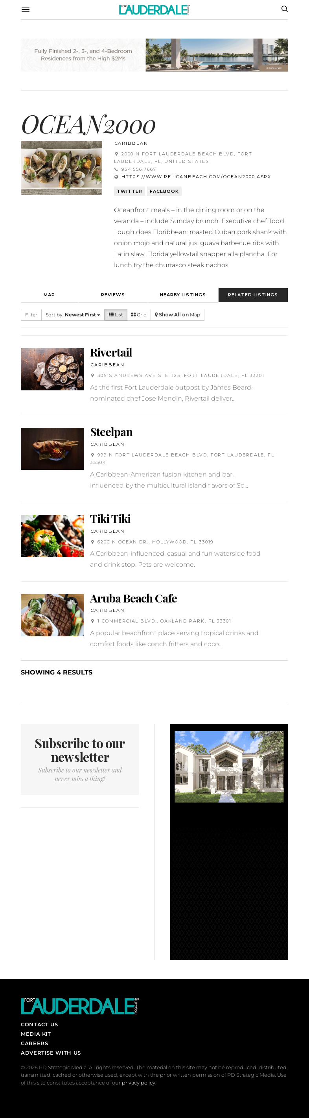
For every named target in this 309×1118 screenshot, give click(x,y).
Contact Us (39, 1024)
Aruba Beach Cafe (133, 597)
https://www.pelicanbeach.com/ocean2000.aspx (196, 176)
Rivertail (111, 351)
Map (49, 295)
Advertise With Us (51, 1053)
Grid (139, 315)
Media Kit (36, 1034)
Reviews (113, 295)
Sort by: (73, 315)
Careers (34, 1043)
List (116, 315)
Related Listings (253, 295)
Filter (31, 315)
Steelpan (111, 431)
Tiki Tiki (110, 518)
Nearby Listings (183, 295)
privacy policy (138, 1083)
